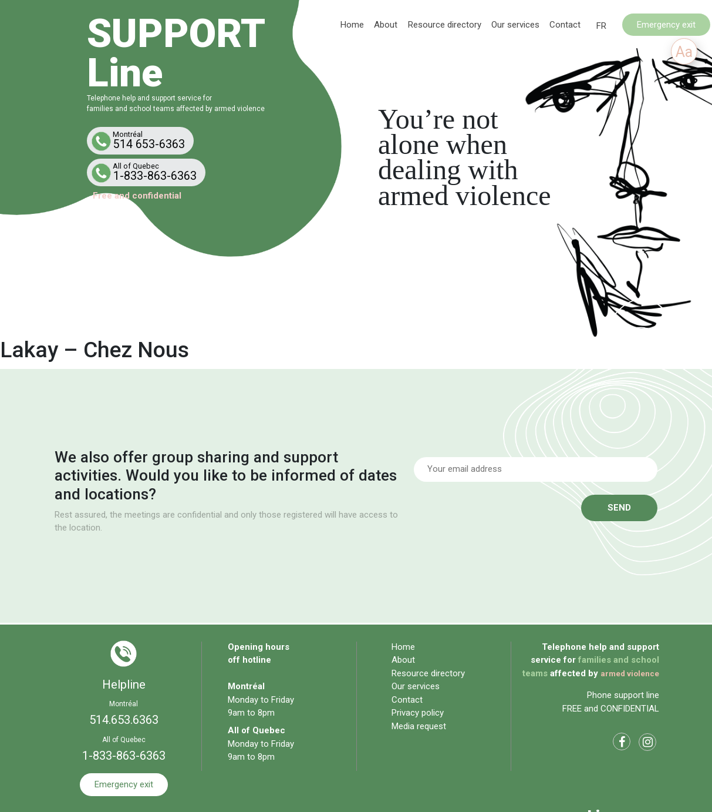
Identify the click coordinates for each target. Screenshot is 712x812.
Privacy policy (418, 712)
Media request (419, 726)
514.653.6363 (123, 720)
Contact (565, 24)
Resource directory (444, 24)
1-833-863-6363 (148, 172)
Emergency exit (666, 24)
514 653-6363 (143, 140)
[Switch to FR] (601, 26)
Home (352, 24)
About (385, 24)
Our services (515, 24)
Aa (684, 52)
